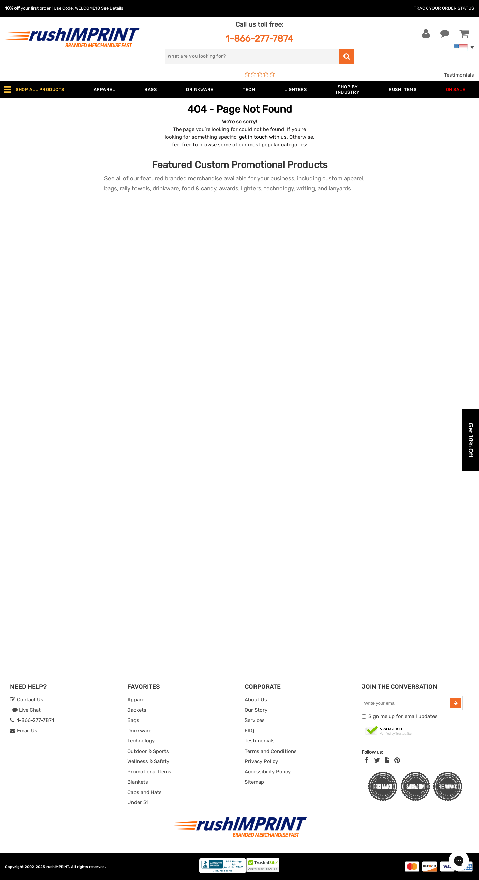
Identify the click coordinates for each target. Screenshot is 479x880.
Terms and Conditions (271, 751)
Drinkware (139, 731)
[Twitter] (377, 760)
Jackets (136, 710)
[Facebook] (366, 760)
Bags (133, 720)
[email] (406, 703)
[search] (252, 56)
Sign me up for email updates (403, 716)
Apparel (136, 700)
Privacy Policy (261, 761)
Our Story (256, 710)
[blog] (387, 760)
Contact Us (26, 700)
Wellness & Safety (148, 761)
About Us (256, 700)
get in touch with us (263, 137)
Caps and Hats (144, 792)
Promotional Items (149, 772)
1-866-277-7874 (259, 38)
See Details (112, 8)
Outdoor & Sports (148, 751)
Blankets (137, 782)
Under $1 (137, 802)
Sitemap (254, 782)
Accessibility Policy (268, 772)
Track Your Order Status (444, 8)
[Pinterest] (397, 760)
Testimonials (459, 75)
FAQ (249, 731)
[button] (470, 440)
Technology (141, 741)
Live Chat (26, 710)
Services (255, 720)
